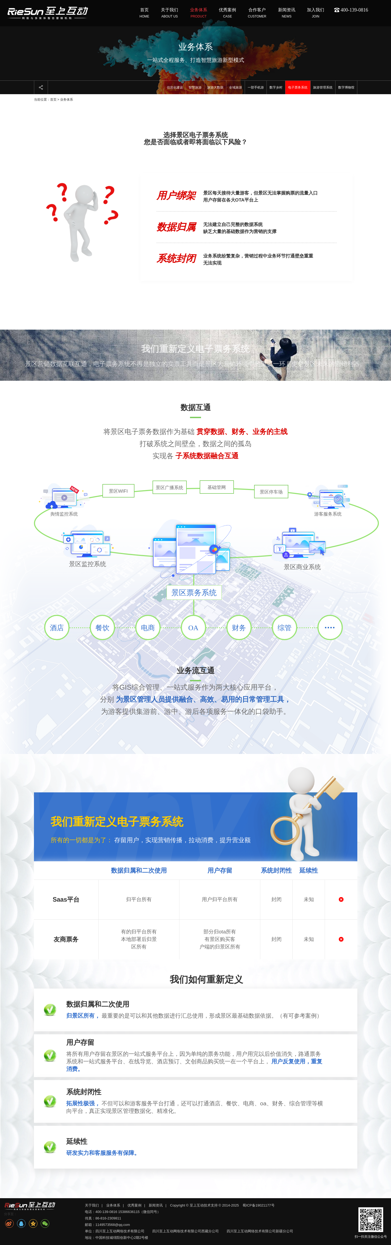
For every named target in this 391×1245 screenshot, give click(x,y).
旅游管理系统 (323, 87)
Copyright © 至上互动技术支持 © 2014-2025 (205, 1205)
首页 (53, 99)
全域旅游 (235, 87)
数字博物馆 (346, 87)
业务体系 (113, 1205)
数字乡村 (275, 87)
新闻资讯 (156, 1205)
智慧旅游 (195, 87)
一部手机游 (256, 87)
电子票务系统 (297, 87)
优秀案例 (134, 1205)
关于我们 (92, 1205)
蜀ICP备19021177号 (259, 1205)
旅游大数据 (215, 87)
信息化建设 (175, 87)
